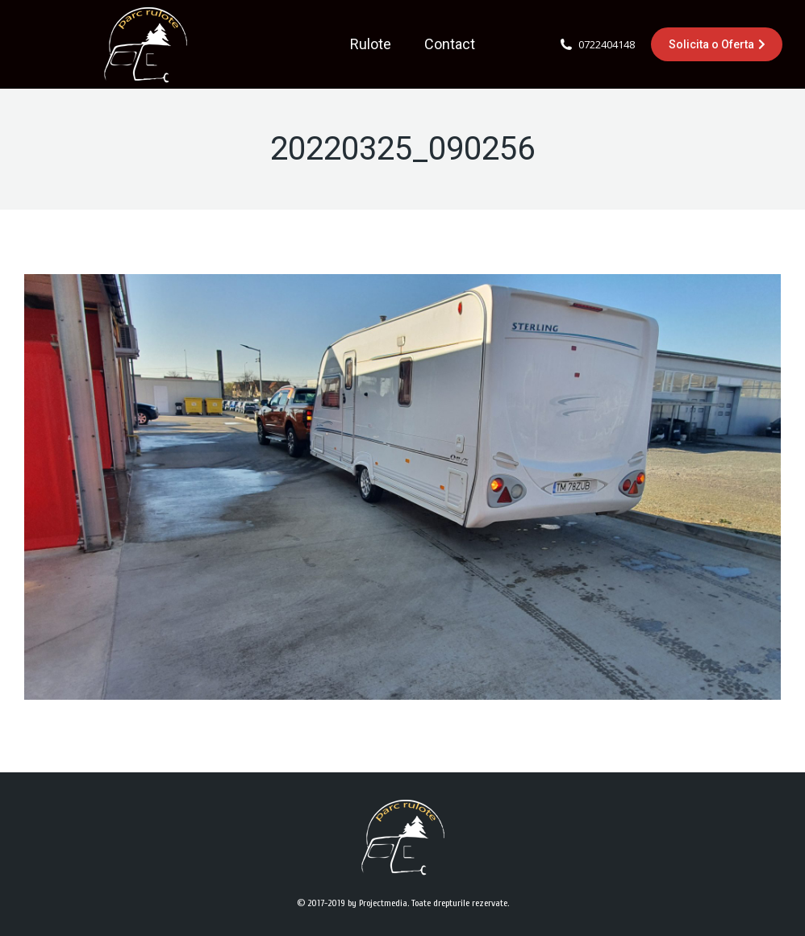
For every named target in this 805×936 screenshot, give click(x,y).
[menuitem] (370, 44)
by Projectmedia (377, 903)
